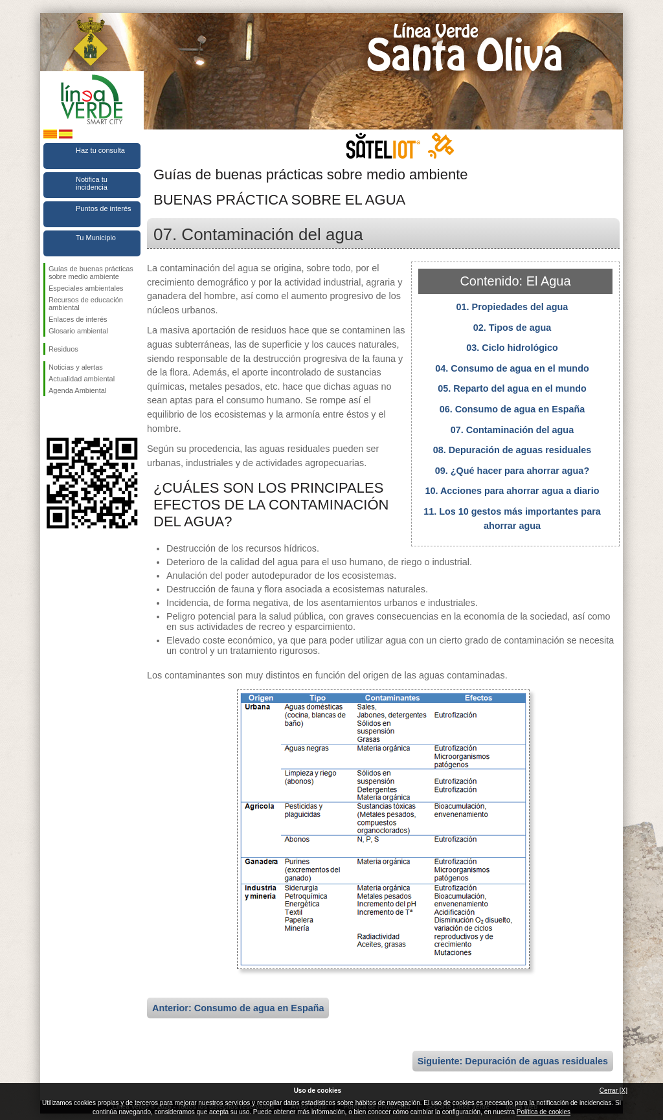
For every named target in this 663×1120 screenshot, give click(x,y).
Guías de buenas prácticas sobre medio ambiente (91, 272)
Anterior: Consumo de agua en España (238, 1008)
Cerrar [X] (613, 1090)
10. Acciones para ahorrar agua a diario (512, 491)
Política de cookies (543, 1111)
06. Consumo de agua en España (512, 409)
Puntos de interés (103, 208)
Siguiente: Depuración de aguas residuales (513, 1061)
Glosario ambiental (78, 331)
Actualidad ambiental (82, 379)
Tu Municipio (96, 237)
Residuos (63, 349)
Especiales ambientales (86, 288)
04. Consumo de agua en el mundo (512, 368)
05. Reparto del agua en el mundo (512, 388)
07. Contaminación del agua (512, 430)
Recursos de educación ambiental (86, 303)
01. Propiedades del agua (512, 307)
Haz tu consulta (100, 150)
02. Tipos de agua (512, 327)
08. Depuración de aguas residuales (512, 450)
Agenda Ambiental (77, 390)
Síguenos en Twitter (72, 417)
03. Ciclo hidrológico (512, 347)
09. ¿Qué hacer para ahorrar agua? (512, 470)
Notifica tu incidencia (91, 183)
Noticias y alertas (76, 367)
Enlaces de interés (78, 319)
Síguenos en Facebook (51, 417)
